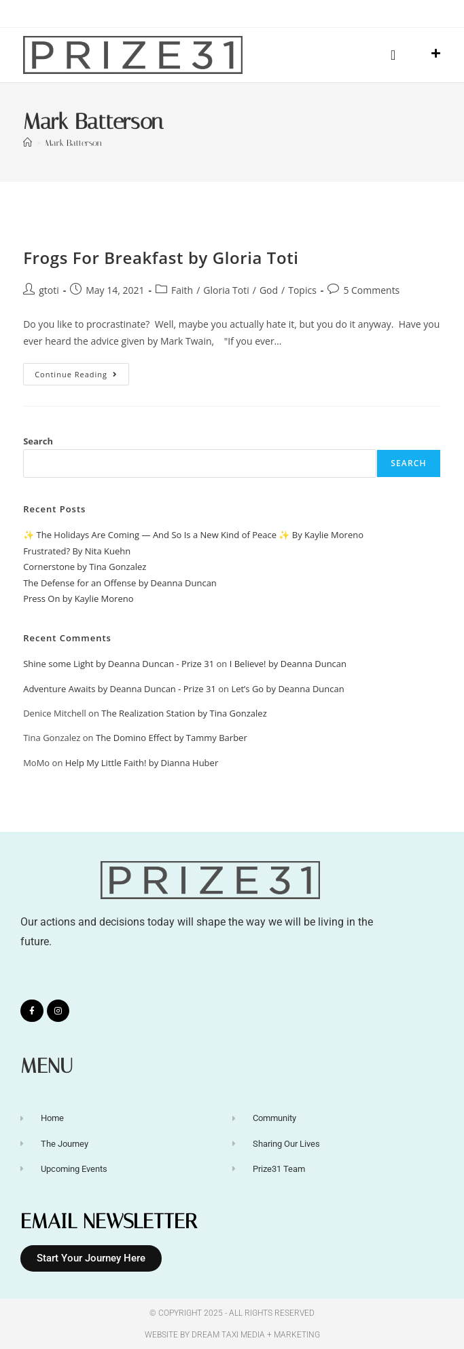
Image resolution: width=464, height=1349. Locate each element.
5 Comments (371, 290)
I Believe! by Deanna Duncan (288, 664)
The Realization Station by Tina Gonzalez (184, 713)
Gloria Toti (226, 290)
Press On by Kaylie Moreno (78, 598)
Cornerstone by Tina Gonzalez (84, 566)
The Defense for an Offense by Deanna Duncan (120, 583)
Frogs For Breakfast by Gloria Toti (161, 257)
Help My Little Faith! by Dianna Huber (141, 763)
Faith (182, 290)
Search (38, 441)
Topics (302, 290)
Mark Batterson (73, 143)
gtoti (49, 290)
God (269, 290)
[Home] (27, 143)
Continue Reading (82, 371)
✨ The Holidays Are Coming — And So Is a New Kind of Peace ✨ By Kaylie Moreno (193, 535)
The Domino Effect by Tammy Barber (171, 738)
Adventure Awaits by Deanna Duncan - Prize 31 (119, 689)
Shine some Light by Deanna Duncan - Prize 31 (118, 664)
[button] (393, 55)
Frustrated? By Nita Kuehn (76, 551)
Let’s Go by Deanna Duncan (287, 689)
